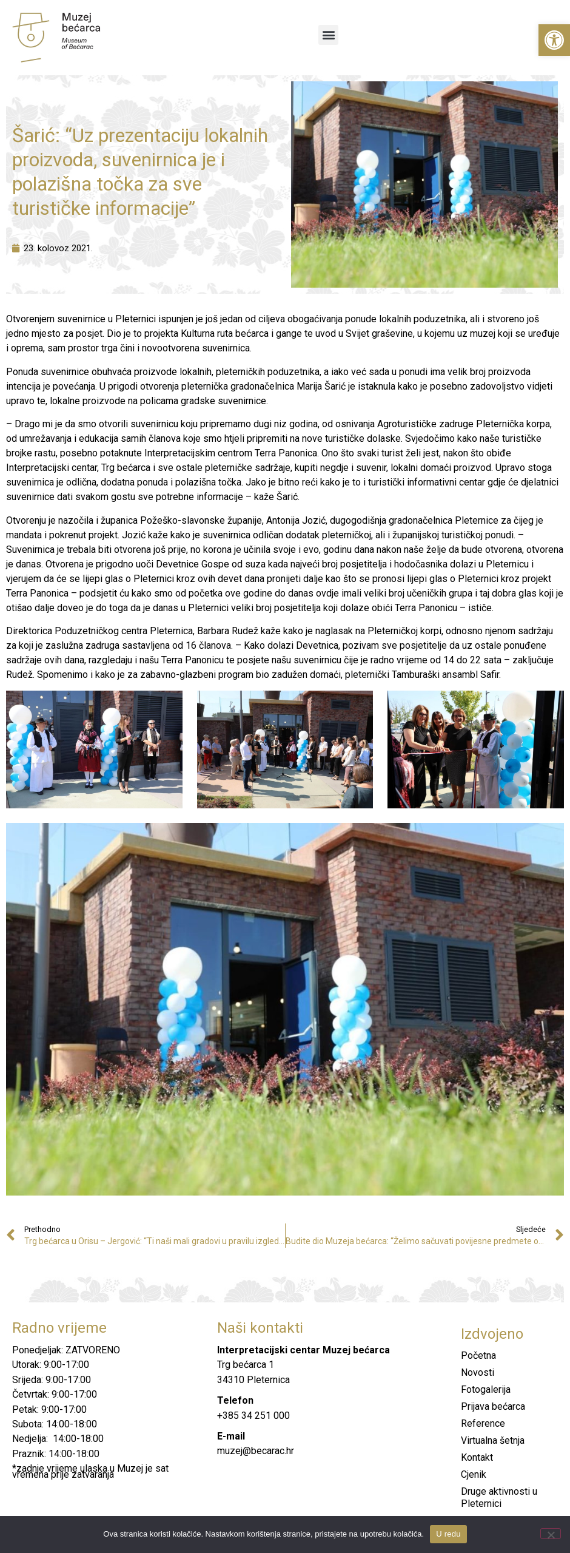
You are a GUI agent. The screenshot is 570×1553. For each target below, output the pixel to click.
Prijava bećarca (493, 1406)
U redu (448, 1533)
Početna (478, 1355)
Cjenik (473, 1474)
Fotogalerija (486, 1389)
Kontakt (477, 1457)
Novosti (477, 1372)
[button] (554, 40)
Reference (483, 1423)
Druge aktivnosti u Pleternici (499, 1497)
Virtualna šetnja (493, 1440)
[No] (550, 1533)
